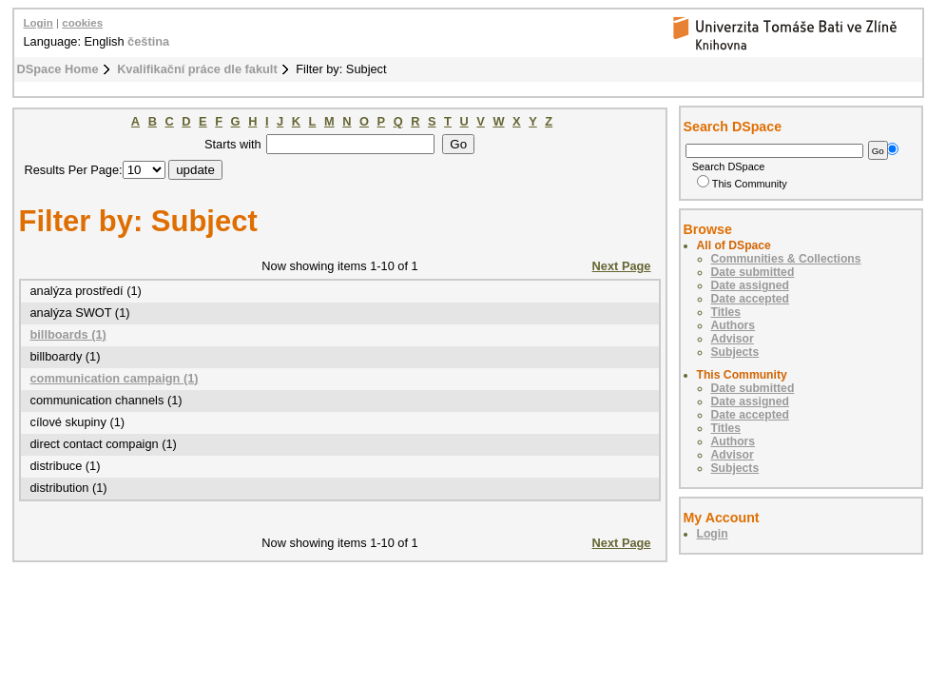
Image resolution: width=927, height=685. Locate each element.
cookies (82, 23)
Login (38, 23)
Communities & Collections (786, 258)
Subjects (735, 352)
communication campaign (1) (114, 378)
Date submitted (753, 272)
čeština (148, 41)
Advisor (732, 338)
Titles (726, 312)
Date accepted (750, 298)
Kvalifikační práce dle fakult (197, 69)
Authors (733, 325)
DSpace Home (58, 69)
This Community (742, 183)
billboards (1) (68, 334)
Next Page (621, 266)
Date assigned (750, 285)
